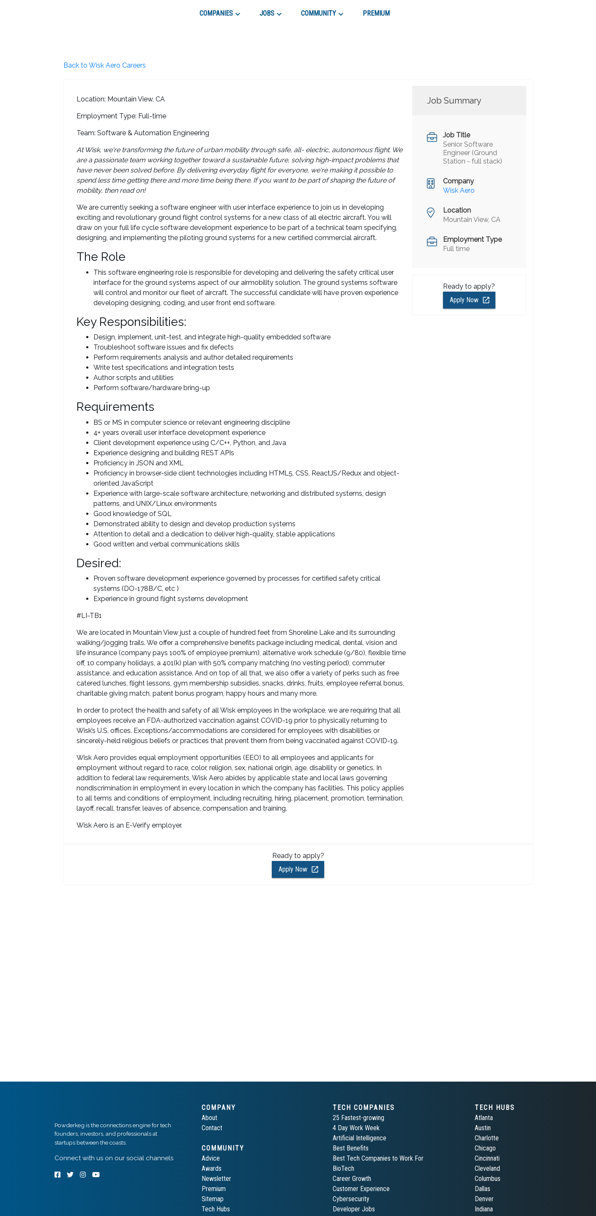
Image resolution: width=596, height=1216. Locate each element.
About (209, 1118)
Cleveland (487, 1168)
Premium (214, 1189)
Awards (211, 1168)
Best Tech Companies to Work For (378, 1158)
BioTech (343, 1168)
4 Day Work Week (356, 1128)
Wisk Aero (459, 190)
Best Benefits (351, 1148)
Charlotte (487, 1138)
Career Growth (352, 1179)
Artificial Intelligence (359, 1138)
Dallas (482, 1189)
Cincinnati (487, 1158)
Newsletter (216, 1179)
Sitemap (213, 1199)
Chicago (485, 1148)
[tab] (85, 10)
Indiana (484, 1209)
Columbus (487, 1179)
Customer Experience (361, 1189)
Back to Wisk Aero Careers (104, 65)
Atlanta (484, 1118)
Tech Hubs (216, 1209)
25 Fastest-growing (358, 1118)
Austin (483, 1128)
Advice (211, 1158)
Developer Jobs (354, 1209)
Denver (484, 1199)
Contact (212, 1128)
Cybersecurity (351, 1199)
